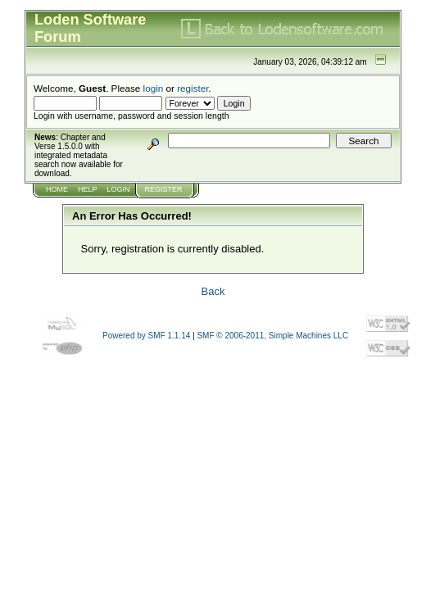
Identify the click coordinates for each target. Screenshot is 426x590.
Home (57, 189)
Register (164, 189)
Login (118, 189)
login (153, 88)
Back (213, 291)
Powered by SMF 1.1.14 (146, 335)
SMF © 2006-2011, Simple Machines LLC (272, 335)
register (192, 88)
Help (87, 189)
